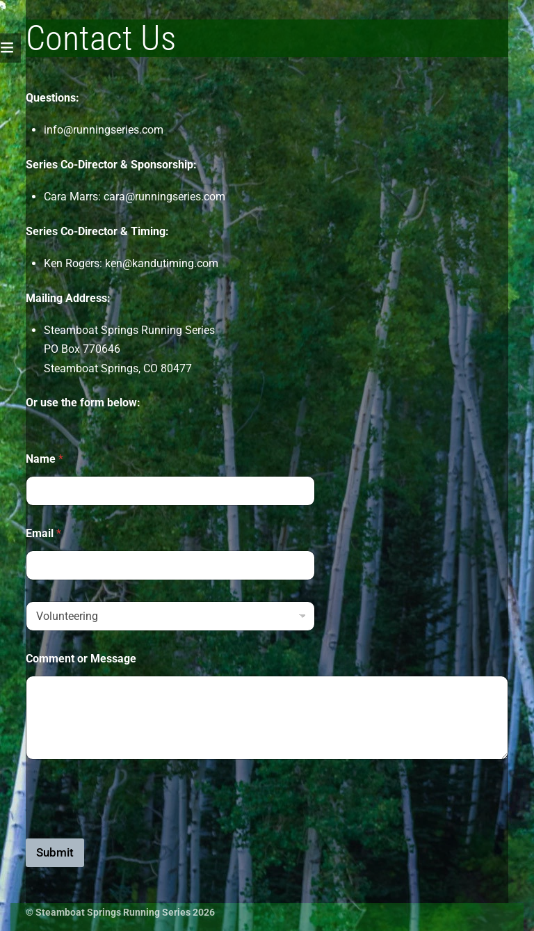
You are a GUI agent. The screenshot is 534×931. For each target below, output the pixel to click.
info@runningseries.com (103, 129)
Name (44, 459)
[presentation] (131, 829)
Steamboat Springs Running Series (113, 912)
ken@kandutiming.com (161, 263)
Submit (55, 852)
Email (43, 533)
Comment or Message (81, 658)
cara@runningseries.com (164, 196)
